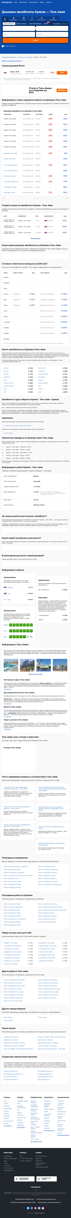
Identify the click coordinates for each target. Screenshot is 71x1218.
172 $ (65, 181)
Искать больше (35, 238)
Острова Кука (8, 1121)
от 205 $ (64, 327)
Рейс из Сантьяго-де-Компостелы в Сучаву (18, 875)
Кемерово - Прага (34, 1113)
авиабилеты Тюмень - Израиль (48, 1043)
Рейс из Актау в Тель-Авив (47, 997)
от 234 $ (64, 311)
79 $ (65, 153)
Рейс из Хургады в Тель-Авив (13, 995)
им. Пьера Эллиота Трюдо (47, 1105)
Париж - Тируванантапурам (36, 1131)
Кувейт (19, 1112)
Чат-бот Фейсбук (25, 1161)
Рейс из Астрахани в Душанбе (14, 872)
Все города (21, 1127)
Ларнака (47, 1120)
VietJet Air (61, 1101)
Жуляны (46, 1118)
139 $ (65, 176)
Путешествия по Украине (41, 1164)
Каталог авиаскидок (10, 1158)
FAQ (21, 1156)
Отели (6, 1163)
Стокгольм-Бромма (47, 1114)
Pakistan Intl (61, 1114)
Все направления (36, 1141)
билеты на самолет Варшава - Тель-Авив (51, 1049)
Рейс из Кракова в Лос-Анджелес (15, 919)
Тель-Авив (28, 57)
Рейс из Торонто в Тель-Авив (48, 995)
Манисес (47, 1128)
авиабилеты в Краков (11, 1037)
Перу (5, 1101)
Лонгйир (20, 1122)
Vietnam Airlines (60, 1117)
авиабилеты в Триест (11, 1040)
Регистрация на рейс (45, 1071)
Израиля (6, 711)
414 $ (65, 159)
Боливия (6, 1106)
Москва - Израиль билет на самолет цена (52, 1037)
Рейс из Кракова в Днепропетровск (50, 907)
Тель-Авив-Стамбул (10, 187)
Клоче (46, 1111)
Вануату (6, 1113)
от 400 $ (64, 316)
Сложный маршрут (35, 23)
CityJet (60, 1133)
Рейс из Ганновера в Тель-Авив (14, 980)
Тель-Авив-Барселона (11, 181)
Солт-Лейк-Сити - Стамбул (34, 1123)
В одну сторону (21, 23)
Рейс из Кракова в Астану (46, 919)
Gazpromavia (62, 1111)
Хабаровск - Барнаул (35, 1109)
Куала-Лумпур (48, 1109)
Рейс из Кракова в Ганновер (47, 904)
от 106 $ (64, 294)
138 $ (65, 170)
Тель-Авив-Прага (9, 192)
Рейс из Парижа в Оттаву (46, 875)
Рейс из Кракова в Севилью (47, 916)
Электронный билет (10, 1076)
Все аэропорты (49, 1130)
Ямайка (6, 1111)
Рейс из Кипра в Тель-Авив (13, 989)
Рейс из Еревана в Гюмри (12, 887)
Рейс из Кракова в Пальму (12, 922)
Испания (7, 1116)
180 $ (65, 187)
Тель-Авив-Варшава (10, 165)
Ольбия (19, 1120)
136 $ (65, 165)
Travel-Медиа (8, 1168)
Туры (5, 1161)
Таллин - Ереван (33, 1135)
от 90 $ (32, 294)
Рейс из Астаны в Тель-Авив (13, 1000)
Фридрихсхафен (22, 1101)
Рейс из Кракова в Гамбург (47, 922)
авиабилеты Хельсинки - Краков (14, 1043)
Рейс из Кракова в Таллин (12, 916)
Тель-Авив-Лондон (10, 176)
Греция (6, 1123)
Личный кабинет (41, 1156)
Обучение (39, 1161)
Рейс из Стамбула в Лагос (46, 866)
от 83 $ (32, 305)
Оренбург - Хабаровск (34, 1105)
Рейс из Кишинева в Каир (12, 881)
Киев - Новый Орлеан (35, 1127)
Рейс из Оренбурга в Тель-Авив (14, 986)
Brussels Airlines (60, 1125)
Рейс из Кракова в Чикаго (12, 913)
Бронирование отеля (45, 1076)
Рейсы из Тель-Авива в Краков (11, 61)
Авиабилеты (8, 1156)
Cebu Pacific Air (61, 1121)
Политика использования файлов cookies (23, 1202)
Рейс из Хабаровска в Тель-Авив (49, 989)
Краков (21, 57)
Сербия (6, 1118)
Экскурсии (7, 1165)
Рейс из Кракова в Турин (12, 910)
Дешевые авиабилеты (9, 57)
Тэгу (18, 1110)
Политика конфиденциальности (46, 1199)
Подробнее (7, 689)
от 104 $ (64, 299)
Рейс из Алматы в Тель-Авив (13, 997)
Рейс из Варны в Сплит (11, 878)
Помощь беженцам (42, 1167)
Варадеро (20, 1125)
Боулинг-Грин (21, 1117)
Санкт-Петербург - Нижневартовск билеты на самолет (18, 1049)
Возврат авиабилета (45, 1074)
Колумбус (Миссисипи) (21, 1106)
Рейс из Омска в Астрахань (47, 878)
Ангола (6, 1103)
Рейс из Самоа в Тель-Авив (13, 983)
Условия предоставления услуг (24, 1199)
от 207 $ (64, 333)
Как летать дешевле (10, 1071)
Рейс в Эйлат (8, 1017)
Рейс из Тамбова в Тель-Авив (13, 992)
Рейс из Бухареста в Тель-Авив (48, 992)
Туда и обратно (9, 23)
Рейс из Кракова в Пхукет (12, 925)
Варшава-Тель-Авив (10, 153)
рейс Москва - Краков (45, 1040)
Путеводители (8, 1170)
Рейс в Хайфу (8, 1020)
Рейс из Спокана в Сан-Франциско (50, 884)
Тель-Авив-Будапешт (10, 170)
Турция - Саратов (33, 1101)
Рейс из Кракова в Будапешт (13, 907)
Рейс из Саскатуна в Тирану (47, 872)
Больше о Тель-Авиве (35, 674)
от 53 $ (32, 299)
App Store (39, 1158)
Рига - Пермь (35, 1139)
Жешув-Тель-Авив (10, 158)
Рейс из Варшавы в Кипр (12, 869)
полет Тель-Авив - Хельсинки (47, 1046)
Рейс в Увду (42, 1017)
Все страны (7, 1126)
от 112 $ (64, 305)
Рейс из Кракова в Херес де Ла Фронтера (52, 910)
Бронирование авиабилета (13, 1074)
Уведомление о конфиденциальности (49, 1202)
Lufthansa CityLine (61, 1104)
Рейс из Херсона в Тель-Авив (48, 983)
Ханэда (46, 1123)
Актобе (46, 1125)
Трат (18, 1103)
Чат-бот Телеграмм (26, 1158)
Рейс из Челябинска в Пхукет (48, 881)
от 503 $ (64, 322)
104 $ (62, 73)
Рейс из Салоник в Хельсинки (48, 869)
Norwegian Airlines (61, 1129)
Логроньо (20, 1115)
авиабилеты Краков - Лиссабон (14, 1046)
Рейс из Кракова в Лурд (46, 913)
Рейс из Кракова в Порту (12, 904)
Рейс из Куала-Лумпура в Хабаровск (16, 866)
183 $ (65, 192)
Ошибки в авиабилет (11, 1079)
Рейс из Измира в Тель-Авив (47, 980)
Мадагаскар (8, 1108)
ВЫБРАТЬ (62, 90)
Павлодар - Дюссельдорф (35, 1118)
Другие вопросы (43, 1079)
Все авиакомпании (63, 1135)
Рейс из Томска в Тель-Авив (47, 986)
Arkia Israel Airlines (61, 1108)
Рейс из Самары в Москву (12, 884)
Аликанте (47, 1101)
